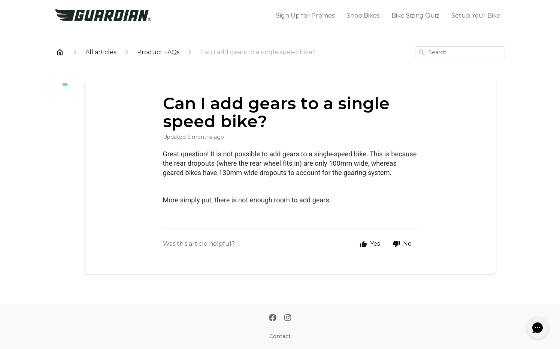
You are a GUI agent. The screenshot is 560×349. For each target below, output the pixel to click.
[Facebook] (272, 318)
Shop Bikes (362, 15)
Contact (280, 336)
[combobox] (460, 52)
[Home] (59, 52)
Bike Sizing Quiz (415, 15)
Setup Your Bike (475, 15)
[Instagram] (287, 318)
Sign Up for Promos (305, 15)
